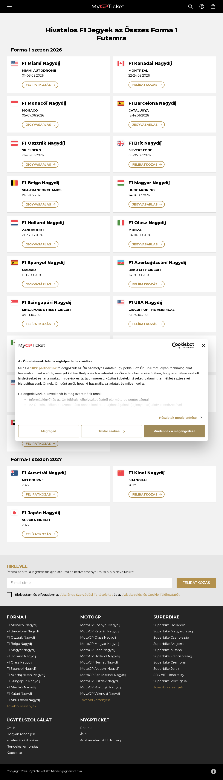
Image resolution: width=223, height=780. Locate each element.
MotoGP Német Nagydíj (99, 662)
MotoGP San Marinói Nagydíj (103, 675)
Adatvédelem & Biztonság (100, 740)
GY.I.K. (11, 728)
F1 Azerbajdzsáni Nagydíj (26, 675)
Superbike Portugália (170, 681)
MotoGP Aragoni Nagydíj (99, 669)
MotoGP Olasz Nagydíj (98, 637)
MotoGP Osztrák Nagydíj (99, 681)
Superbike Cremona (169, 662)
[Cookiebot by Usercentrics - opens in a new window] (175, 345)
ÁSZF (84, 734)
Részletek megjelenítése (178, 417)
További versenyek (21, 706)
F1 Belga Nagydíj (19, 644)
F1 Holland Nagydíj (21, 656)
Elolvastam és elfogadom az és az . (97, 595)
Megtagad (48, 431)
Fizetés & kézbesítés (22, 740)
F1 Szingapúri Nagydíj (23, 681)
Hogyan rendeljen (21, 734)
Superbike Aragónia (168, 644)
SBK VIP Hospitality (168, 675)
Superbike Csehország (171, 637)
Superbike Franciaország (172, 656)
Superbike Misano (167, 650)
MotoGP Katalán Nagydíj (99, 631)
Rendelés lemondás (22, 746)
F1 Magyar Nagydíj (21, 650)
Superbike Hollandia (169, 625)
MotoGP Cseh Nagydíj (97, 650)
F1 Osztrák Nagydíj (21, 637)
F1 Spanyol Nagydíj (21, 669)
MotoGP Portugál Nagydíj (100, 687)
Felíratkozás (196, 583)
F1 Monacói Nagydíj (22, 625)
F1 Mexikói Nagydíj (21, 687)
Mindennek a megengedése (174, 431)
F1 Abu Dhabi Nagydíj (23, 700)
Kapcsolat (14, 753)
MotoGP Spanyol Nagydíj (100, 625)
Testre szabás (112, 431)
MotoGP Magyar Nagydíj (99, 644)
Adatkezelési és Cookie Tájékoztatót (151, 595)
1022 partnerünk (43, 368)
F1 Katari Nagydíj (19, 693)
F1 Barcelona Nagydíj (23, 631)
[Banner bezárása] (203, 345)
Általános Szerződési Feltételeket (86, 595)
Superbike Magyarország (173, 631)
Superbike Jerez (166, 669)
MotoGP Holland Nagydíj (100, 656)
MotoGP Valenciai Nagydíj (100, 693)
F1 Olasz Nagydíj (19, 662)
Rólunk (86, 728)
